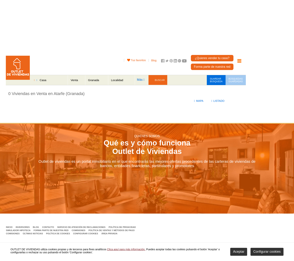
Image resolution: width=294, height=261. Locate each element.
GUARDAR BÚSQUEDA (216, 80)
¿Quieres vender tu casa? (212, 58)
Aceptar (238, 251)
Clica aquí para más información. (126, 249)
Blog (154, 60)
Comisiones (79, 230)
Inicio (9, 227)
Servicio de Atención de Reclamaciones (81, 227)
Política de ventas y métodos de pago (111, 230)
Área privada (109, 233)
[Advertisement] (133, 26)
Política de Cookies (58, 233)
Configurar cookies (85, 233)
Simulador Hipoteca (18, 230)
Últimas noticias (33, 233)
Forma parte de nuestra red (212, 66)
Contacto (48, 227)
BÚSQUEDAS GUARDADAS (236, 80)
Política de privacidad (122, 227)
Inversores (23, 227)
